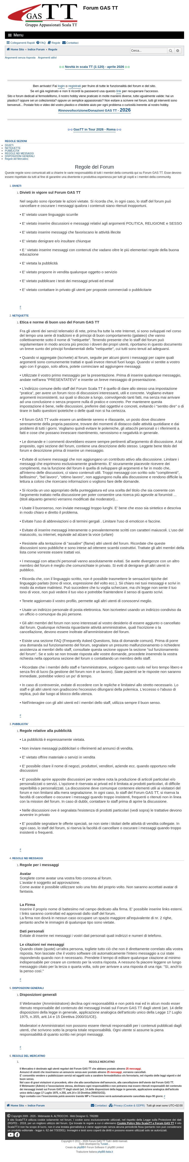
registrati (74, 86)
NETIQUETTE (12, 148)
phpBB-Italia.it (105, 1151)
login (61, 86)
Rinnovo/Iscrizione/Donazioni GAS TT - (94, 110)
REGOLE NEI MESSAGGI (19, 153)
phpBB (80, 1147)
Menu (18, 35)
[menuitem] (41, 43)
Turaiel (104, 1144)
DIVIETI (9, 145)
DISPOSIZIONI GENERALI (20, 156)
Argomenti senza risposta (20, 57)
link (118, 91)
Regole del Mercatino (16, 159)
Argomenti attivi (47, 57)
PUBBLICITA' (12, 150)
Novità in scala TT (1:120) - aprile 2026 (94, 67)
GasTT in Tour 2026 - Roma (94, 129)
